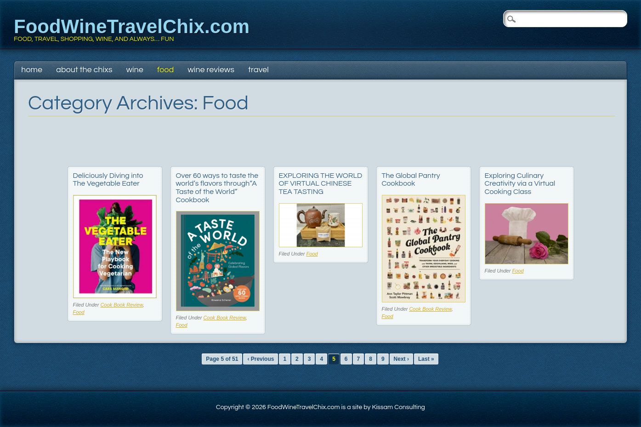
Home (31, 69)
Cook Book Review (121, 304)
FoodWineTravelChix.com (132, 26)
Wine (134, 69)
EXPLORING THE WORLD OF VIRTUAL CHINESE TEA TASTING (321, 183)
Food (165, 69)
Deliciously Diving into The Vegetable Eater (108, 180)
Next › (401, 359)
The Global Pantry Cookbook (411, 180)
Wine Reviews (210, 69)
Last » (426, 359)
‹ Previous (260, 359)
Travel (258, 69)
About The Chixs (84, 69)
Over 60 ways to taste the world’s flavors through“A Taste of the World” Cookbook (217, 188)
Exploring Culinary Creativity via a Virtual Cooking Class (520, 183)
